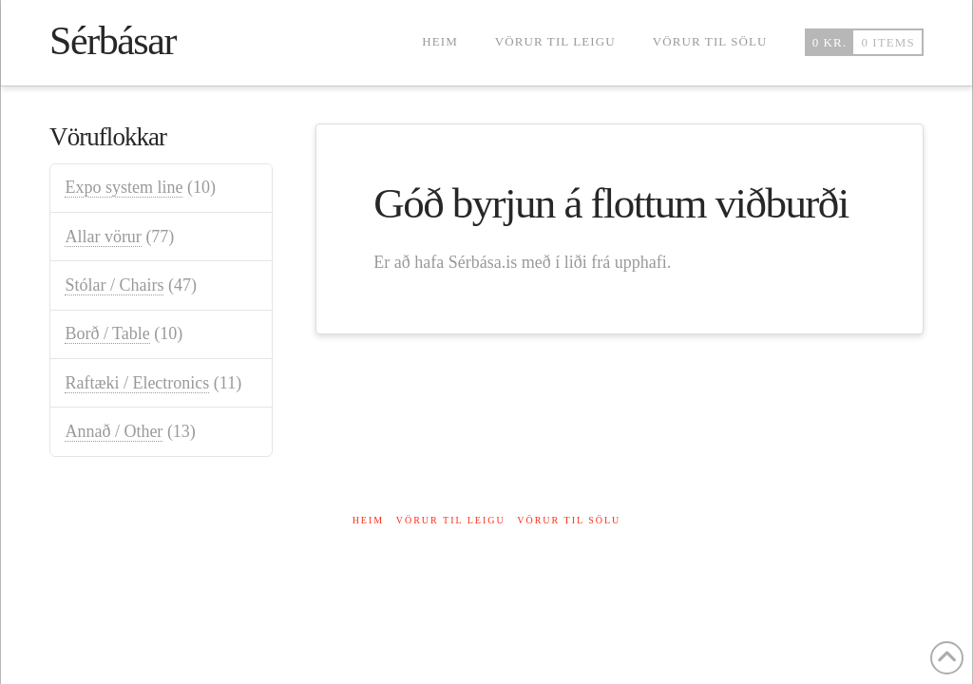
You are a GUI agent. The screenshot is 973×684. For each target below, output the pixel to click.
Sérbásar (112, 41)
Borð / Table (107, 333)
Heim (369, 520)
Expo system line (123, 187)
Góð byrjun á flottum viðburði (610, 203)
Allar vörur (103, 236)
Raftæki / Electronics (137, 382)
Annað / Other (113, 431)
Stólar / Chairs (114, 285)
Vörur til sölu (568, 520)
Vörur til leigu (451, 520)
